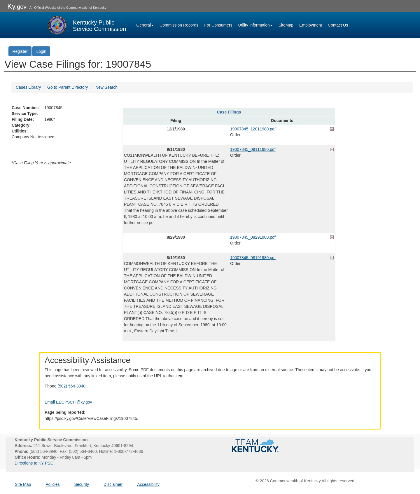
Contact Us (338, 25)
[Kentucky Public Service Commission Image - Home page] (86, 25)
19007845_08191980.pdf (253, 257)
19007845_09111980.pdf (253, 149)
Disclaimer (113, 484)
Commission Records (179, 25)
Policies (53, 484)
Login (41, 51)
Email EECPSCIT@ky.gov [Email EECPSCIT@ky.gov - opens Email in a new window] (68, 402)
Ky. (17, 6)
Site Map (23, 484)
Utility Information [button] (255, 25)
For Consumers (218, 25)
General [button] (145, 25)
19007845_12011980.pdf (253, 129)
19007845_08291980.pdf (253, 237)
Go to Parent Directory (67, 87)
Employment (310, 25)
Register (19, 51)
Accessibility (148, 484)
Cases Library (28, 87)
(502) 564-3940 (71, 386)
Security (81, 484)
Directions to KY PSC (34, 463)
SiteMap (286, 25)
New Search (106, 87)
